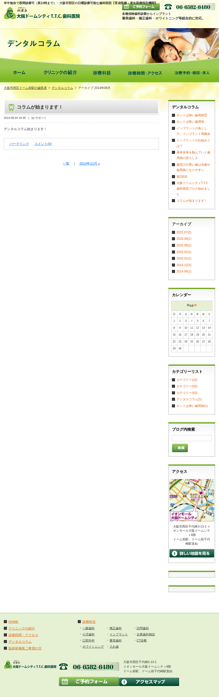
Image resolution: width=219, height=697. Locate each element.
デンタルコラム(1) (189, 399)
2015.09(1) (184, 239)
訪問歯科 (143, 628)
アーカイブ (181, 224)
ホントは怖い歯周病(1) (192, 406)
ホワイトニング (93, 646)
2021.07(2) (184, 232)
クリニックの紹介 (21, 628)
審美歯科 (116, 640)
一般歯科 (88, 628)
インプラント (119, 634)
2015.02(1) (184, 252)
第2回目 (182, 176)
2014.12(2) (184, 265)
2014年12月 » (89, 163)
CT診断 (142, 640)
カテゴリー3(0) (187, 393)
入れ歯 (114, 646)
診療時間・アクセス (23, 635)
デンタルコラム (62, 88)
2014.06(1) (184, 271)
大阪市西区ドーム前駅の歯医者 (25, 88)
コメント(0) (43, 144)
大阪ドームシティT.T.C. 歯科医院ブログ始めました (193, 188)
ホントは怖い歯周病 (190, 121)
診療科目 (89, 622)
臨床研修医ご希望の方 (25, 648)
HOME (13, 622)
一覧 (66, 163)
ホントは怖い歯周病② (192, 115)
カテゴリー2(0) (187, 386)
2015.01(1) (184, 258)
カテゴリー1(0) (187, 380)
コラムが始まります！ (40, 107)
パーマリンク (19, 144)
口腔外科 (88, 640)
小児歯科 (88, 634)
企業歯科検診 (146, 634)
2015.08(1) (184, 245)
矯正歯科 (116, 628)
